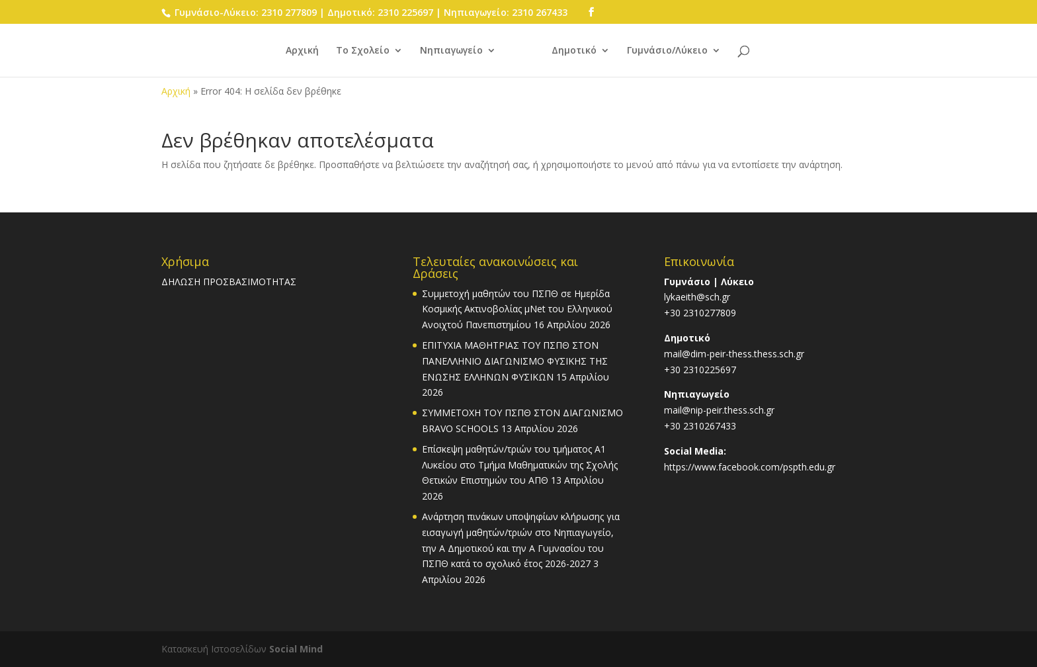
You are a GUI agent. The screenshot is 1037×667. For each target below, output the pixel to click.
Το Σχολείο (363, 51)
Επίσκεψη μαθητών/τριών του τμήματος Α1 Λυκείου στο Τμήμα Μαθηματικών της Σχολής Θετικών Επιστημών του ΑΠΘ (520, 465)
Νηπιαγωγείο (451, 51)
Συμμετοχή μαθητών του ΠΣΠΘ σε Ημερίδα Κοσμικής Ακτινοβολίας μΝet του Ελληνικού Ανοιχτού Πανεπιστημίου (517, 309)
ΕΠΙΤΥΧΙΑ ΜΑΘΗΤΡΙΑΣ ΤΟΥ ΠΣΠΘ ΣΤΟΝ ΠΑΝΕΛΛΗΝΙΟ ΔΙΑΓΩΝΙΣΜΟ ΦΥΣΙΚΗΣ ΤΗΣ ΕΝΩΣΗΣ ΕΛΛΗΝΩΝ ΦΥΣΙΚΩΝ (515, 361)
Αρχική (302, 51)
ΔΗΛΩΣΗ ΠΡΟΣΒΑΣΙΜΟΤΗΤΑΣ (228, 281)
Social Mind (296, 649)
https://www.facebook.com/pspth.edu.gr (749, 467)
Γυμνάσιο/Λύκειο (667, 51)
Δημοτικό (574, 51)
